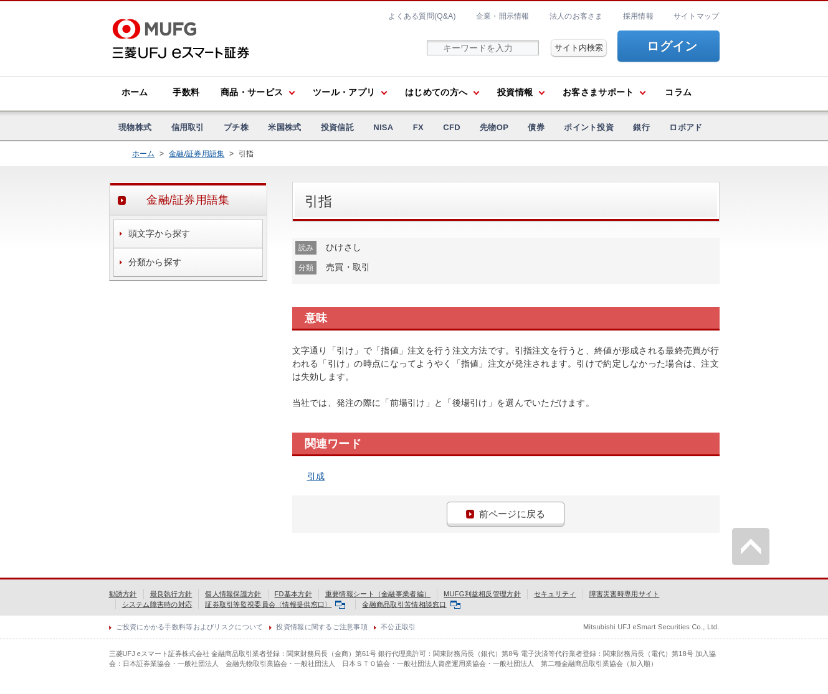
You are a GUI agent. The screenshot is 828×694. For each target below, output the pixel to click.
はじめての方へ (436, 92)
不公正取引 (398, 627)
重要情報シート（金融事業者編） (378, 594)
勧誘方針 (123, 594)
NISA (383, 127)
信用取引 (187, 127)
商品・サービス (252, 92)
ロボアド (685, 127)
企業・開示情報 (503, 16)
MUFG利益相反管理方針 (482, 594)
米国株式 (284, 127)
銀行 (641, 127)
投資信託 (337, 127)
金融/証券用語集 (197, 153)
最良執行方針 (171, 594)
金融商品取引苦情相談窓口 (411, 604)
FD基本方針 (293, 594)
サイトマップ (696, 16)
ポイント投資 (589, 127)
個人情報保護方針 (233, 594)
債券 (536, 127)
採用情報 (638, 16)
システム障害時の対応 (157, 604)
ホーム (134, 92)
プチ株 (236, 127)
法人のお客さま (576, 16)
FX (418, 127)
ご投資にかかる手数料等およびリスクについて (190, 627)
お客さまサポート (598, 92)
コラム (678, 92)
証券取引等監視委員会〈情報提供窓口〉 (275, 604)
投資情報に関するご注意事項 (322, 627)
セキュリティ (555, 594)
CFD (451, 127)
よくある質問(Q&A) (421, 16)
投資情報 (515, 92)
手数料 (186, 92)
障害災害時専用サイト (624, 594)
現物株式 (134, 127)
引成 (316, 476)
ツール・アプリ (344, 92)
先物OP (494, 127)
